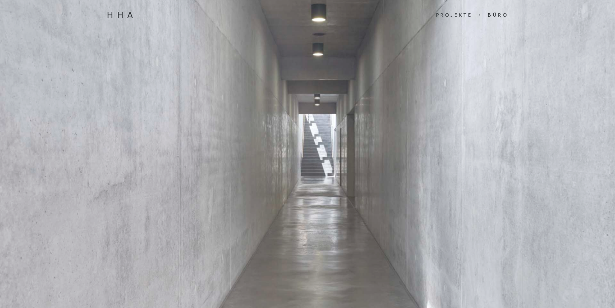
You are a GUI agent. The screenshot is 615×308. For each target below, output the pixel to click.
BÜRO (498, 15)
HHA (122, 15)
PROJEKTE (454, 15)
